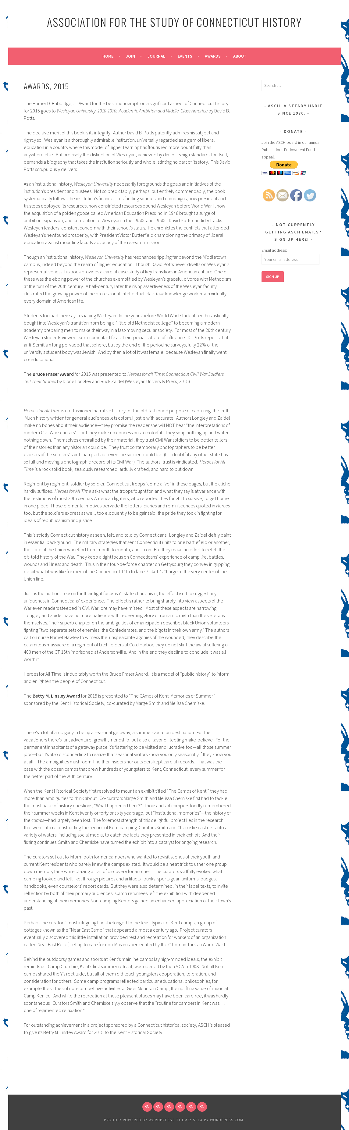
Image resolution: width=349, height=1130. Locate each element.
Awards (213, 56)
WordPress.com (227, 1120)
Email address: (274, 250)
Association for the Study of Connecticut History (174, 22)
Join (130, 56)
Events (185, 56)
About (240, 56)
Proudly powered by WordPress (138, 1120)
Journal (156, 56)
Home (107, 56)
